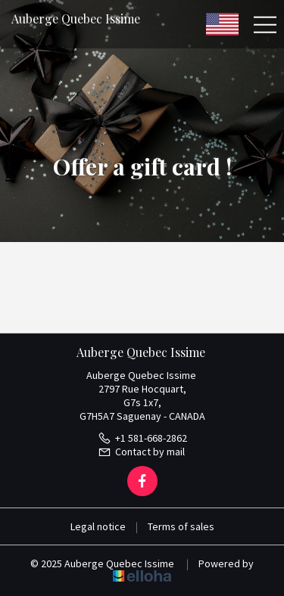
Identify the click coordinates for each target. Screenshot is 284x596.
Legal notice (98, 526)
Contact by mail (141, 451)
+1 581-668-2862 (142, 438)
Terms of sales (181, 526)
